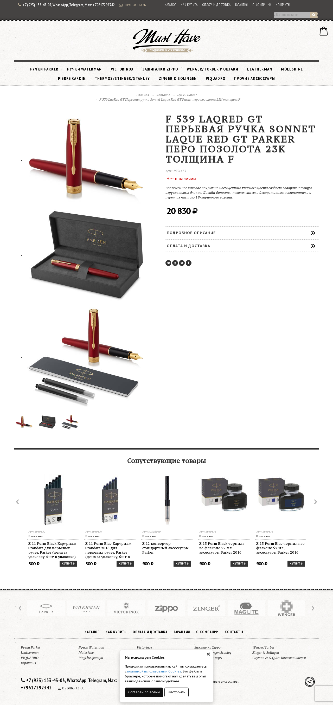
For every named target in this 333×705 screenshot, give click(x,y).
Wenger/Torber (263, 647)
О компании (261, 5)
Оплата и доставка (216, 5)
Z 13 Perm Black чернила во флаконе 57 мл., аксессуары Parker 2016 (221, 548)
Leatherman (259, 69)
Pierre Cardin (72, 78)
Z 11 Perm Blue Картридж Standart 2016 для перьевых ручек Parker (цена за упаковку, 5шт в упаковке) (108, 550)
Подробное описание (241, 232)
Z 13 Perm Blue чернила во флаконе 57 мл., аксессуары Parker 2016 (280, 548)
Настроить (176, 692)
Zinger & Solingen (178, 78)
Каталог (170, 5)
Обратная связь (132, 5)
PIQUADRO (215, 78)
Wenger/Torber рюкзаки (212, 69)
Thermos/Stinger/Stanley (122, 78)
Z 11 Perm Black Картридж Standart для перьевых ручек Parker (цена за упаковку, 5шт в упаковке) (52, 550)
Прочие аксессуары (254, 78)
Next (315, 502)
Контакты (283, 5)
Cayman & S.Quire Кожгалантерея (279, 658)
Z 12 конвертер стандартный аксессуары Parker (165, 548)
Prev (18, 502)
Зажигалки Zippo (160, 69)
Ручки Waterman (84, 69)
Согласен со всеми (144, 692)
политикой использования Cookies (154, 671)
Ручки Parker (44, 69)
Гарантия (241, 5)
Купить (68, 563)
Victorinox (122, 69)
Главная (142, 95)
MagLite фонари (91, 658)
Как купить (189, 5)
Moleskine (292, 69)
